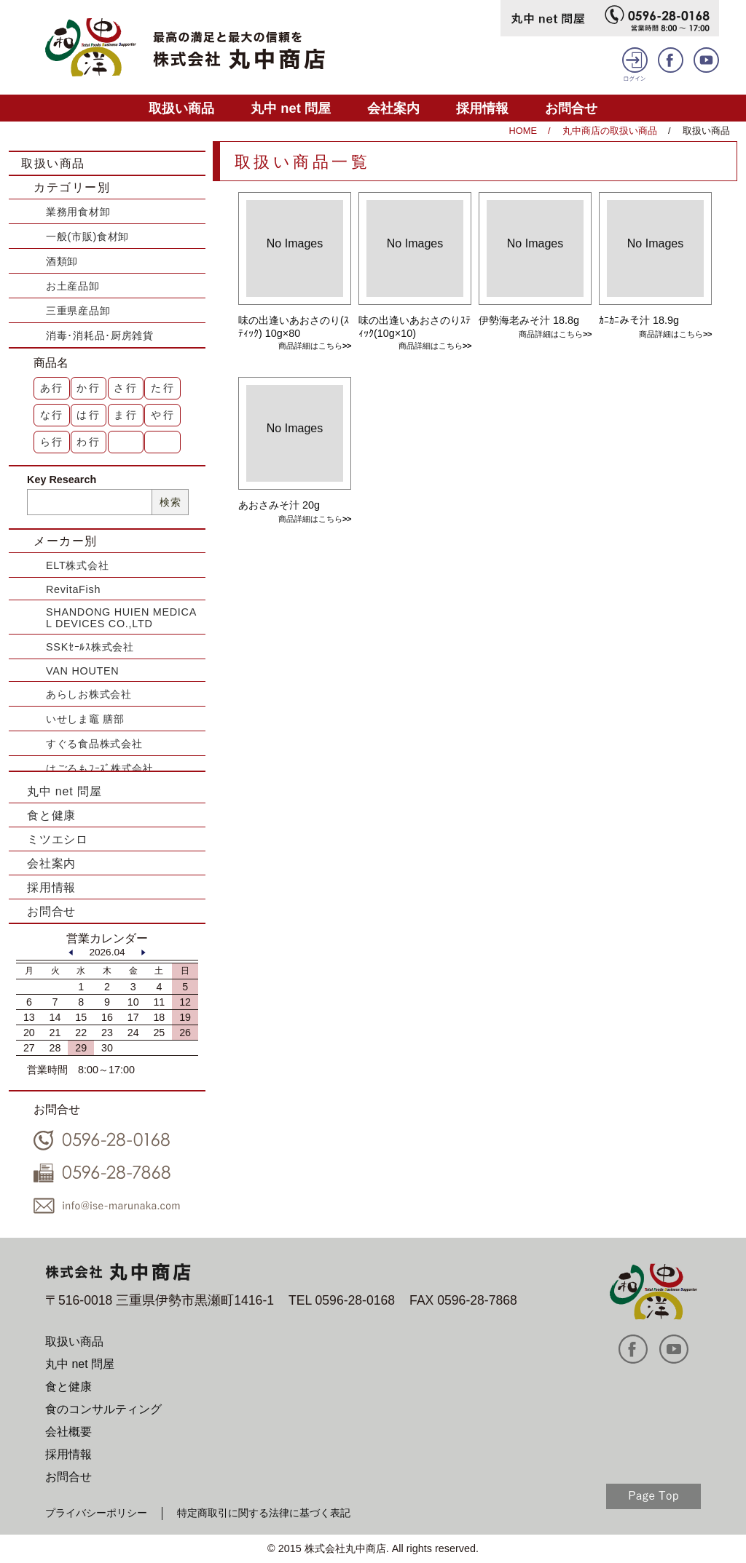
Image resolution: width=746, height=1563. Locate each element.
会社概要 (68, 1431)
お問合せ (571, 108)
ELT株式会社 (77, 565)
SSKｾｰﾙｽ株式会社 (90, 647)
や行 (163, 415)
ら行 (52, 442)
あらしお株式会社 (89, 694)
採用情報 (482, 108)
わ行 (88, 442)
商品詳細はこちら (310, 345)
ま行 (126, 415)
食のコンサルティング (103, 1409)
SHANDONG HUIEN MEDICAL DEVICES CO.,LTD (121, 617)
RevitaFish (73, 589)
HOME (523, 130)
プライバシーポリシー (96, 1513)
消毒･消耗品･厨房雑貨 (100, 335)
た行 (163, 388)
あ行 (52, 388)
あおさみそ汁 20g (279, 505)
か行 (88, 388)
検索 (170, 502)
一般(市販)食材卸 (87, 236)
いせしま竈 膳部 (85, 719)
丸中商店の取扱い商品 (609, 130)
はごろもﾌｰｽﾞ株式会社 (100, 768)
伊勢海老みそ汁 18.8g (529, 320)
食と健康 (51, 815)
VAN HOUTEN (82, 671)
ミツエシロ (57, 839)
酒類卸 (62, 261)
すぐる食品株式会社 (94, 743)
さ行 (126, 388)
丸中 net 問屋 (291, 108)
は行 (88, 415)
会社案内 (393, 108)
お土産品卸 (73, 286)
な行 (52, 415)
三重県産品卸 (78, 311)
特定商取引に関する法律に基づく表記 (263, 1513)
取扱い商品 (181, 108)
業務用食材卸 (78, 212)
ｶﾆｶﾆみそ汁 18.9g (639, 320)
